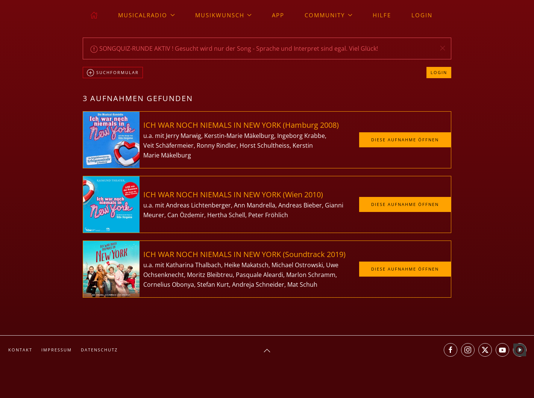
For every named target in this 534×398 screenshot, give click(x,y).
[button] (442, 48)
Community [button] (328, 15)
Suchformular (113, 73)
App (278, 15)
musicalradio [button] (146, 15)
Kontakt (20, 350)
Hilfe (382, 15)
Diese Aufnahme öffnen (405, 139)
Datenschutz (99, 350)
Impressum (56, 350)
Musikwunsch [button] (223, 15)
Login (421, 15)
